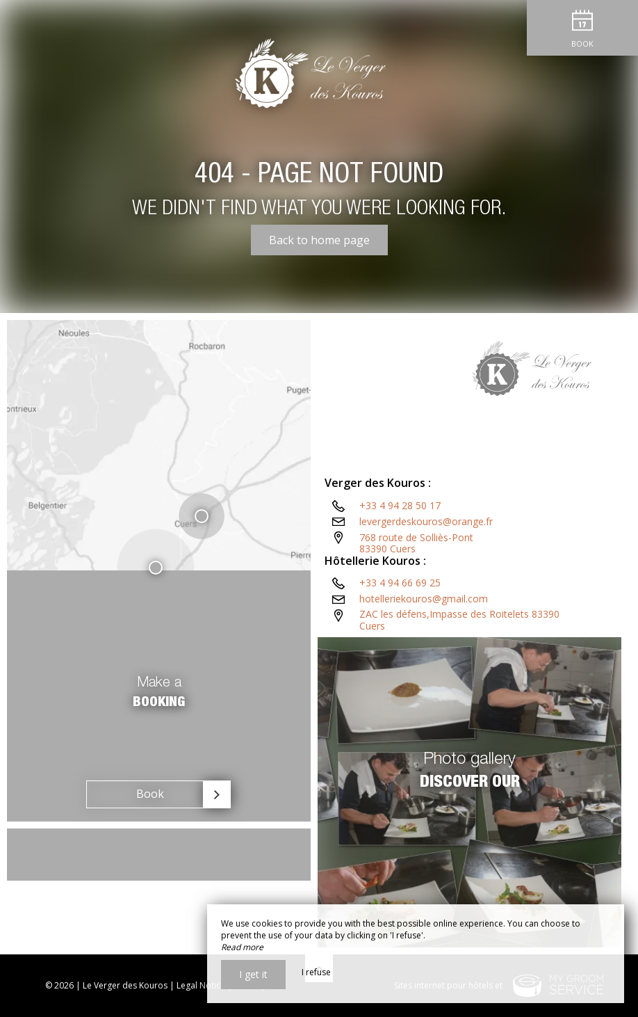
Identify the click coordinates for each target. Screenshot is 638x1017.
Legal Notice (201, 985)
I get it (253, 974)
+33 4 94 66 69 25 (400, 582)
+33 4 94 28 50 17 (400, 505)
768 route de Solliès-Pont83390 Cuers (416, 543)
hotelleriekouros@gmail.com (423, 598)
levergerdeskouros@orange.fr (426, 521)
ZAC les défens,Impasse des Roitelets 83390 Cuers (459, 619)
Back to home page (319, 240)
